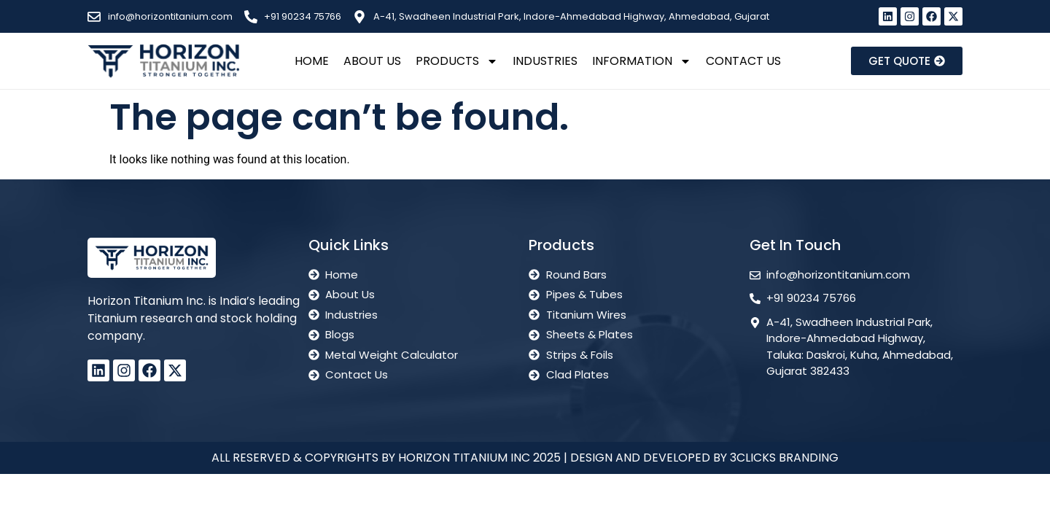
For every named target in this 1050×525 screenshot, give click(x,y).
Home (312, 60)
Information (641, 61)
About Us (372, 60)
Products (457, 61)
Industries (545, 60)
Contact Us (743, 60)
